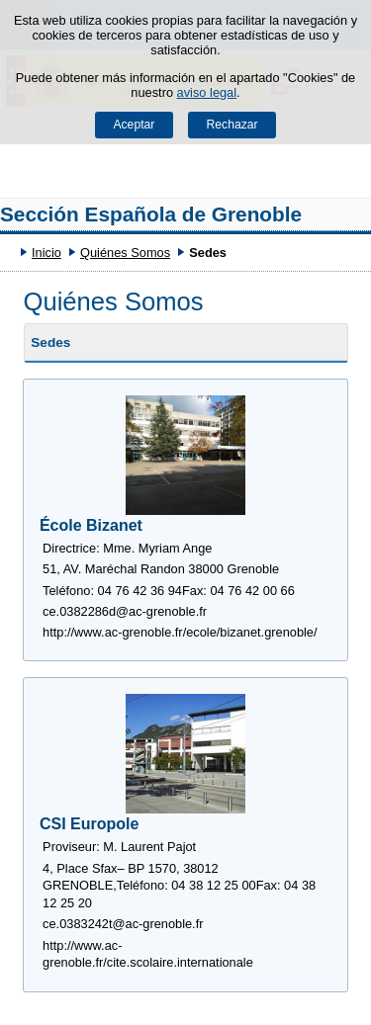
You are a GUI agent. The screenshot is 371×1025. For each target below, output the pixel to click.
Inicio (46, 252)
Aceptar (133, 124)
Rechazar (232, 124)
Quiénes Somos (125, 252)
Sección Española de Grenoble (151, 214)
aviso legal (206, 92)
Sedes (50, 342)
